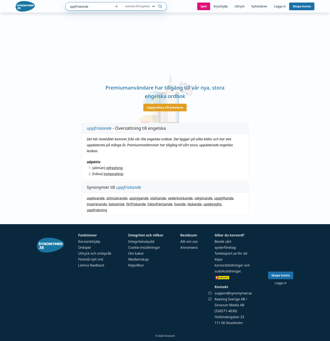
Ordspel (84, 247)
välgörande (203, 198)
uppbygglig (212, 204)
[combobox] (89, 6)
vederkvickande (180, 198)
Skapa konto (302, 6)
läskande (195, 204)
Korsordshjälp (89, 241)
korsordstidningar (229, 265)
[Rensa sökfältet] (116, 6)
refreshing (114, 168)
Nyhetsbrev (259, 6)
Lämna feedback (91, 265)
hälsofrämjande (160, 204)
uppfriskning (97, 210)
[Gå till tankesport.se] (233, 277)
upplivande (96, 198)
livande (180, 204)
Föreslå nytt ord (90, 259)
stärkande (158, 198)
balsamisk (117, 204)
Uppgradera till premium (165, 107)
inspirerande (97, 204)
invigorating (113, 173)
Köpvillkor (136, 265)
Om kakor (136, 253)
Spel (204, 6)
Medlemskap (138, 259)
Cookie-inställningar (144, 247)
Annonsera (189, 247)
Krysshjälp (221, 6)
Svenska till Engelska (140, 6)
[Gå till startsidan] (25, 6)
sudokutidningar (227, 271)
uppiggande (138, 198)
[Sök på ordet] (160, 6)
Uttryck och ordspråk (94, 253)
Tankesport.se (226, 253)
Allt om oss (189, 241)
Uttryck (239, 6)
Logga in (280, 6)
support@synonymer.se (233, 293)
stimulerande (116, 198)
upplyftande (223, 198)
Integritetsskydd (141, 241)
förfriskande (136, 204)
